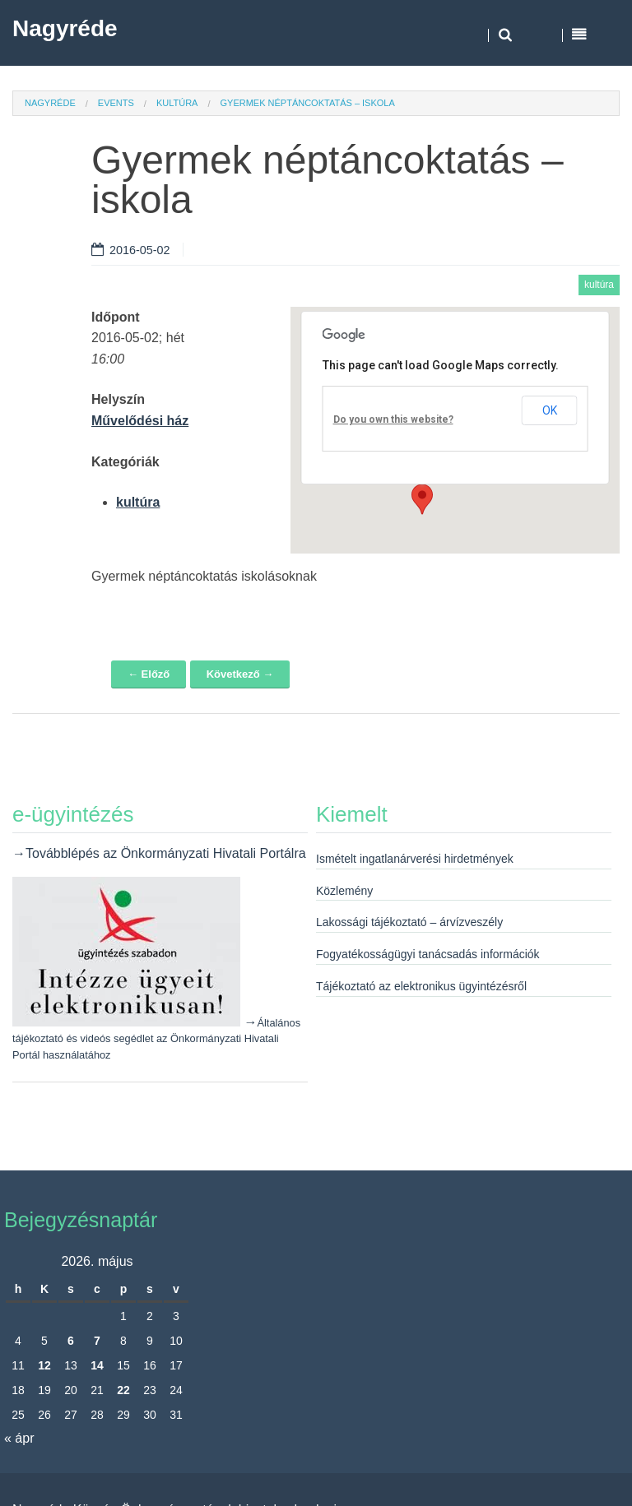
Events (116, 103)
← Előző (149, 674)
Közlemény (344, 890)
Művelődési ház (139, 421)
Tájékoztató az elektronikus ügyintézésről (421, 986)
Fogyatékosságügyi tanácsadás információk (428, 954)
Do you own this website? (393, 419)
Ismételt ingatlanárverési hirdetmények (415, 858)
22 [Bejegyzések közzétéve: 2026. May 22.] (123, 1390)
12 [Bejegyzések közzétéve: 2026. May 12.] (44, 1365)
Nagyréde (65, 28)
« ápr (19, 1438)
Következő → (240, 674)
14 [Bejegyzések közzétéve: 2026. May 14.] (97, 1365)
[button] (422, 499)
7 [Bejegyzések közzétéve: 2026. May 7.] (97, 1340)
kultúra (177, 103)
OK (549, 410)
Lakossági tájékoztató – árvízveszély (409, 922)
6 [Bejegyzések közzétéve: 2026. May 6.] (70, 1340)
